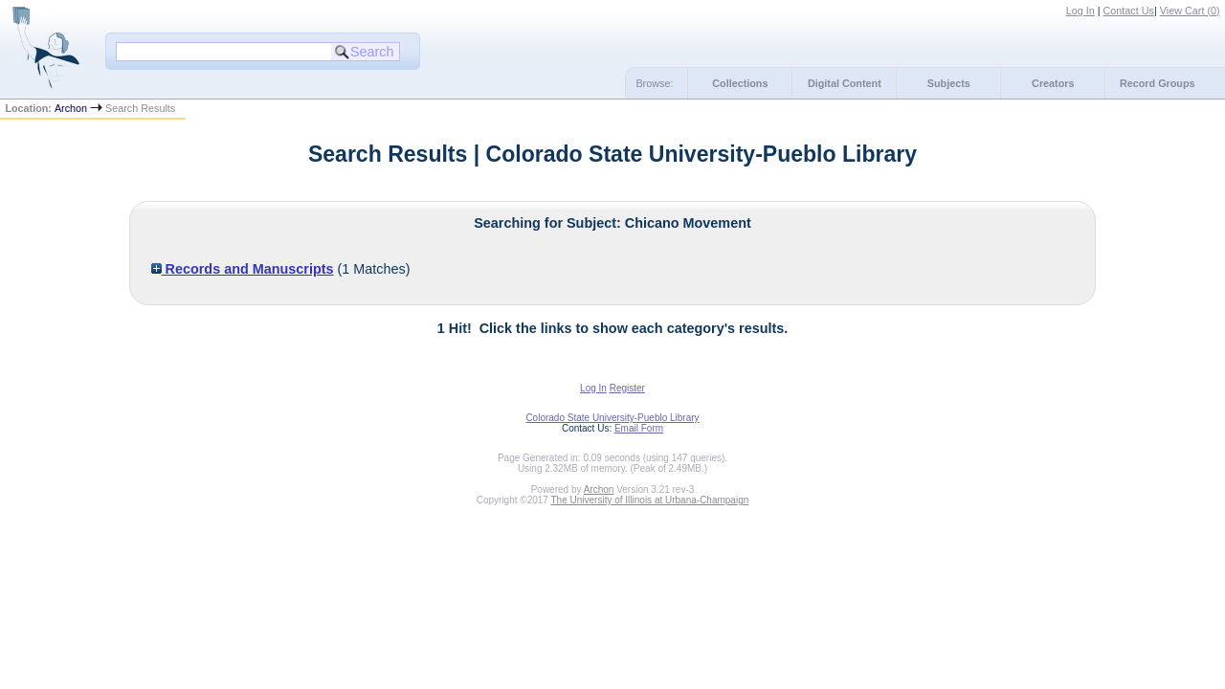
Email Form (638, 428)
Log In (1080, 10)
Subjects (948, 83)
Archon (71, 108)
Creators (1053, 83)
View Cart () (1190, 10)
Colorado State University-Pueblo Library (612, 417)
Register (627, 388)
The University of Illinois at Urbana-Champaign (650, 500)
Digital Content (844, 83)
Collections (740, 83)
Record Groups (1157, 83)
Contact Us (1128, 10)
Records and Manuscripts (242, 269)
